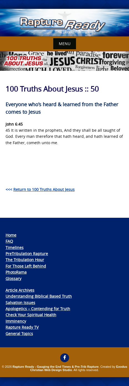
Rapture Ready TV (22, 327)
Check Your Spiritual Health (31, 314)
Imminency (16, 321)
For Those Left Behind (26, 266)
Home (11, 235)
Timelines (15, 247)
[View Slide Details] (64, 23)
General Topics (19, 333)
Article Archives (20, 290)
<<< (40, 189)
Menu (64, 43)
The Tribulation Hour (25, 259)
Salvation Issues (20, 302)
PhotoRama (16, 272)
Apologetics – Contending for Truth (38, 308)
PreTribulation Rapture (27, 253)
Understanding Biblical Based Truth (39, 296)
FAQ (9, 241)
